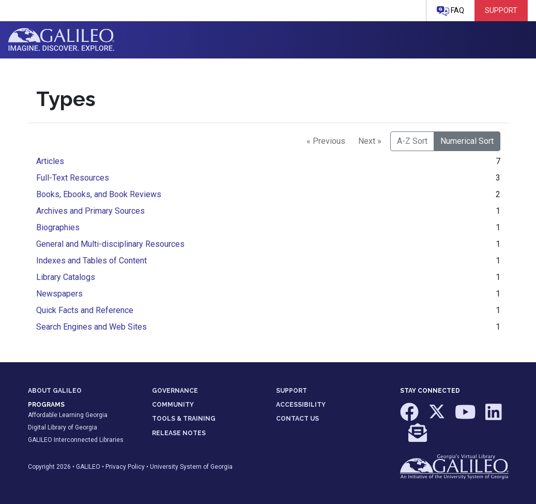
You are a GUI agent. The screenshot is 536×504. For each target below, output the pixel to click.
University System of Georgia (191, 466)
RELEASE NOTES (179, 433)
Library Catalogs (65, 277)
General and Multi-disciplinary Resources (110, 244)
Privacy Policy (125, 466)
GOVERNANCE (175, 390)
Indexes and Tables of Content (91, 260)
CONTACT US (297, 418)
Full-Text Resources (72, 178)
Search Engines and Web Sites (91, 327)
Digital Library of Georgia (62, 427)
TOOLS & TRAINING (184, 418)
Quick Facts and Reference (84, 310)
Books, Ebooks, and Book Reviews (98, 194)
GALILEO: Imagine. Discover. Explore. (61, 39)
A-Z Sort (412, 141)
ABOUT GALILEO (55, 390)
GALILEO (88, 466)
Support (501, 10)
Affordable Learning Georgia (68, 415)
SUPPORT (291, 390)
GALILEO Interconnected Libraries (76, 439)
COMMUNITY (173, 404)
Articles (50, 161)
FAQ (450, 11)
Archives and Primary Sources (90, 211)
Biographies (58, 227)
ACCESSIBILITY (301, 404)
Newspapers (59, 294)
